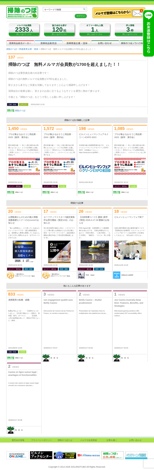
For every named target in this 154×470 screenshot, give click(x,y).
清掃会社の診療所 (127, 275)
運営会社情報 (18, 440)
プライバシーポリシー (41, 440)
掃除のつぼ (11, 49)
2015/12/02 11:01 (38, 104)
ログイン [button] (81, 16)
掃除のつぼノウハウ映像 (133, 42)
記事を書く (112, 440)
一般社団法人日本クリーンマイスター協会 (25, 275)
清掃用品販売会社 (48, 42)
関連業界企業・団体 (77, 42)
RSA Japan (90, 275)
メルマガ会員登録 (88, 440)
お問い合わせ (105, 42)
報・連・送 (54, 358)
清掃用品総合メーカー (20, 42)
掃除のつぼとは (65, 440)
